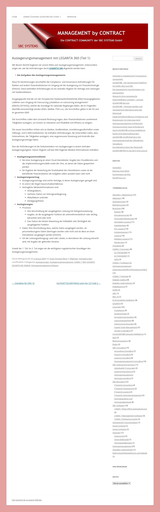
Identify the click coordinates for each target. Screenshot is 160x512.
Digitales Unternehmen (122, 283)
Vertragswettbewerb (123, 443)
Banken (117, 212)
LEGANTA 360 (17, 265)
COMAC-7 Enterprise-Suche (125, 419)
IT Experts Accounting (123, 385)
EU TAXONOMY (120, 256)
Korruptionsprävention (124, 317)
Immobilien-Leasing (122, 222)
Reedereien (119, 242)
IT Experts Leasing (122, 392)
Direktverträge (120, 313)
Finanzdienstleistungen (124, 218)
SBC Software (118, 405)
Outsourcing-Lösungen (124, 324)
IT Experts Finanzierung (124, 388)
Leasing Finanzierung (123, 371)
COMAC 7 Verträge (120, 276)
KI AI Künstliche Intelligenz (124, 300)
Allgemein (74, 258)
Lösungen (117, 307)
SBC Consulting (119, 347)
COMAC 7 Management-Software (128, 415)
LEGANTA (91, 262)
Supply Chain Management (125, 327)
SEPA (116, 259)
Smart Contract (119, 426)
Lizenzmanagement (122, 320)
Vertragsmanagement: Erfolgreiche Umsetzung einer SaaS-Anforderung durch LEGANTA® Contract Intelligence (129, 127)
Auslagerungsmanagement (61, 262)
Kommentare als (122, 174)
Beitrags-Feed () (121, 171)
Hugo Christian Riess (58, 258)
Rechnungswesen (120, 341)
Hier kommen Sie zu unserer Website (26, 500)
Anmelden (117, 167)
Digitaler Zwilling (119, 280)
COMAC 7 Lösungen (121, 249)
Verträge (116, 432)
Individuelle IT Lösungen (124, 368)
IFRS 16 (116, 297)
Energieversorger (121, 215)
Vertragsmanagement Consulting (128, 361)
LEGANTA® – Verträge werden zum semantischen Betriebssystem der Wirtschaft (128, 110)
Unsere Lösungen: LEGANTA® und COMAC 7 (42, 17)
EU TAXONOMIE (120, 252)
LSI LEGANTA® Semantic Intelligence (128, 334)
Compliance (119, 310)
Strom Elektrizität (121, 439)
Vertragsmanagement (122, 446)
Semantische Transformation (125, 422)
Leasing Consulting (122, 358)
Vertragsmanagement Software (44, 265)
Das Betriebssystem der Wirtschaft (127, 147)
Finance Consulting (122, 354)
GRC (114, 293)
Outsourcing (119, 436)
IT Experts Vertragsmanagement (128, 395)
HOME (14, 17)
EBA (84, 262)
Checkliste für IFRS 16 (23, 283)
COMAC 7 (78, 262)
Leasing (117, 235)
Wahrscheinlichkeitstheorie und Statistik (130, 453)
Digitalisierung (119, 286)
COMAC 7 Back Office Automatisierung (130, 409)
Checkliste (117, 246)
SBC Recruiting (119, 381)
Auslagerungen (85, 258)
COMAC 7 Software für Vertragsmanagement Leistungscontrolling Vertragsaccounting (130, 266)
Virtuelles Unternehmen (123, 449)
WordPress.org (119, 178)
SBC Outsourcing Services (124, 364)
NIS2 (114, 337)
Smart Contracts (119, 429)
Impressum (71, 17)
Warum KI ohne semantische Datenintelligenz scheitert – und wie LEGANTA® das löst (128, 99)
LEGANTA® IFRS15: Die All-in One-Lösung (130, 150)
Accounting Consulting (123, 351)
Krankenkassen (121, 232)
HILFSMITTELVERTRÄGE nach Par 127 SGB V (78, 283)
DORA (115, 290)
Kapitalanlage (120, 225)
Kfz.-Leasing (119, 229)
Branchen (117, 208)
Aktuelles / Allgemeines (123, 195)
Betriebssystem (119, 205)
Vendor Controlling (122, 330)
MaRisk (27, 265)
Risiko (115, 344)
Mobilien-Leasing (121, 239)
